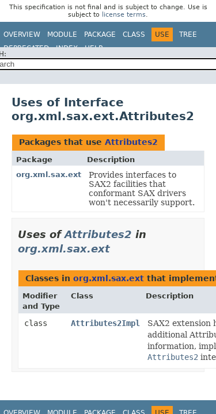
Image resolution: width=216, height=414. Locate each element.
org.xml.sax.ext (48, 174)
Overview (21, 34)
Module (62, 34)
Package (100, 34)
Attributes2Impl (105, 323)
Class (134, 34)
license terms (124, 14)
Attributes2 (131, 142)
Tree (188, 34)
